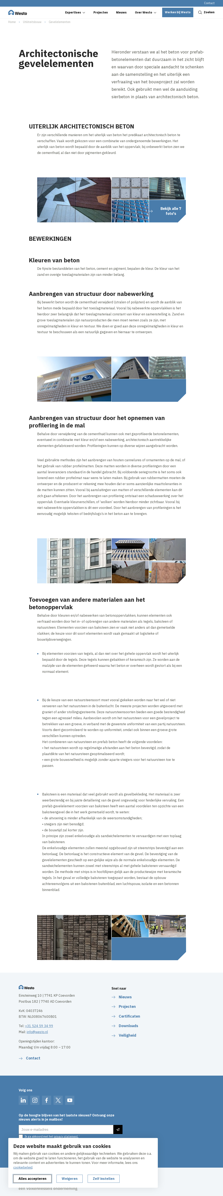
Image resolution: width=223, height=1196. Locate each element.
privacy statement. (66, 1136)
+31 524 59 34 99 (39, 1026)
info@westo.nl (37, 1032)
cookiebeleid (22, 1167)
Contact (209, 3)
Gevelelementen (59, 22)
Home (12, 22)
